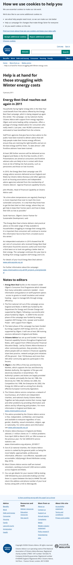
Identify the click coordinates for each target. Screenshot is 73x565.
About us (41, 506)
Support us (42, 513)
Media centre (26, 63)
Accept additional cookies (15, 37)
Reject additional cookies (40, 37)
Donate (25, 52)
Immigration (7, 529)
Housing (43, 58)
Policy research (43, 532)
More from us (14, 63)
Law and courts (8, 526)
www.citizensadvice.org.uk (15, 411)
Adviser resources (27, 509)
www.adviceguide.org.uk (13, 262)
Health (5, 532)
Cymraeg (60, 46)
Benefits (6, 58)
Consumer (34, 58)
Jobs (39, 538)
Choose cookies (9, 41)
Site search (24, 518)
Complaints (42, 519)
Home (5, 63)
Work (13, 58)
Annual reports (43, 516)
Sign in (67, 46)
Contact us (42, 510)
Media (40, 523)
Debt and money (22, 58)
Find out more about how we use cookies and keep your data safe (29, 31)
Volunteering (42, 535)
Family (50, 58)
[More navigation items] (69, 58)
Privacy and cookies (63, 518)
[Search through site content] (46, 52)
